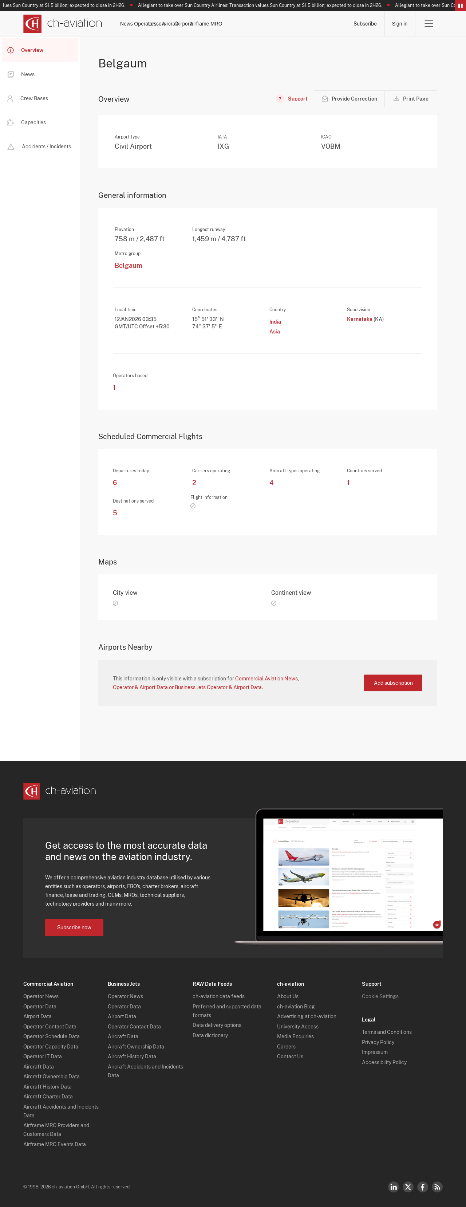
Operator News (41, 996)
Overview (25, 50)
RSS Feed (437, 1186)
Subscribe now (74, 927)
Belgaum (128, 265)
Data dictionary (210, 1035)
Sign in (399, 24)
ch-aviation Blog (296, 1006)
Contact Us (290, 1056)
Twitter (408, 1186)
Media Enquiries (295, 1036)
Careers (286, 1047)
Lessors (215, 24)
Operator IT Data (42, 1056)
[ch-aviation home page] (62, 24)
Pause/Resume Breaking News (460, 5)
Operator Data (39, 1006)
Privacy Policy (378, 1042)
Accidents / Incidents (39, 146)
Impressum (375, 1052)
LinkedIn (393, 1186)
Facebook (422, 1186)
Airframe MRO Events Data (54, 1144)
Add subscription (393, 683)
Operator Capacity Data (50, 1047)
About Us (288, 996)
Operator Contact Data (49, 1027)
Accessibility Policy (384, 1062)
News (147, 24)
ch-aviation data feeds (219, 996)
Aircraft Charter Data (48, 1096)
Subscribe (364, 24)
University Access (298, 1027)
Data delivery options (217, 1025)
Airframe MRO (321, 24)
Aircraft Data (38, 1067)
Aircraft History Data (47, 1087)
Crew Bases (27, 98)
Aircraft (248, 24)
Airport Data (37, 1016)
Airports (281, 24)
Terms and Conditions (387, 1032)
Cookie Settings (380, 996)
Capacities (26, 122)
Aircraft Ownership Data (51, 1076)
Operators (180, 24)
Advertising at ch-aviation (306, 1016)
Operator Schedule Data (51, 1036)
